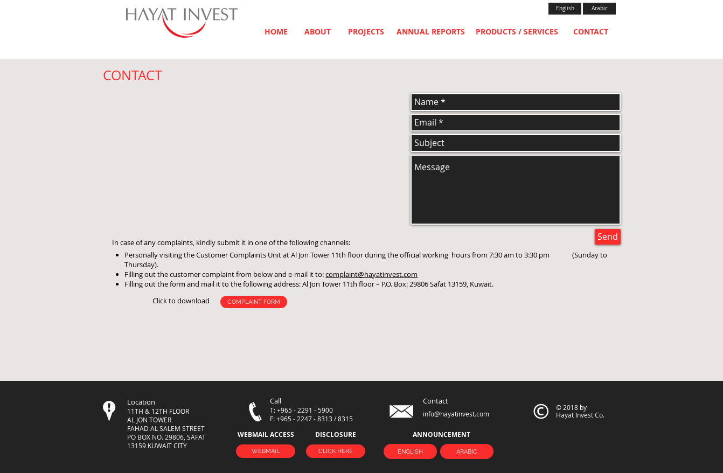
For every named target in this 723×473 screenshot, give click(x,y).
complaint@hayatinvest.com (371, 274)
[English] (564, 9)
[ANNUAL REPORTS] (431, 32)
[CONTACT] (591, 32)
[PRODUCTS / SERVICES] (517, 32)
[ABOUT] (318, 32)
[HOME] (276, 32)
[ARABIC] (466, 451)
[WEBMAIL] (265, 451)
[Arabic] (599, 9)
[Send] (608, 237)
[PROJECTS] (366, 32)
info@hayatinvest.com (456, 413)
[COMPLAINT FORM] (253, 302)
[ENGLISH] (410, 451)
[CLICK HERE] (335, 451)
